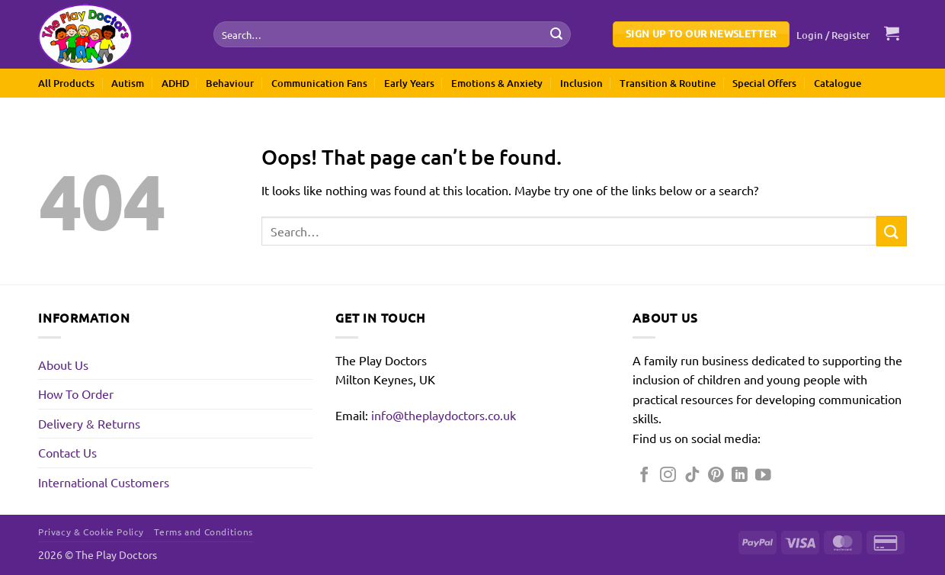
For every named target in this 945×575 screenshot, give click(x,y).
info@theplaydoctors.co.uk (443, 414)
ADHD (175, 83)
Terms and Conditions (203, 531)
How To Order (76, 393)
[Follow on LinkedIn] (740, 475)
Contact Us (67, 452)
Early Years (409, 83)
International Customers (103, 482)
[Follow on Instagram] (668, 475)
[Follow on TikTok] (692, 475)
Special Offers (764, 83)
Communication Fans (319, 83)
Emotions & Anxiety (497, 83)
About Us (63, 364)
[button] (833, 35)
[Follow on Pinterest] (716, 475)
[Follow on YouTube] (763, 475)
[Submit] (556, 34)
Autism (127, 83)
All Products (66, 83)
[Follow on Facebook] (644, 475)
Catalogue (837, 83)
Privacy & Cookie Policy (91, 531)
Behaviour (230, 83)
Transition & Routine (668, 83)
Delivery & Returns (89, 423)
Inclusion (581, 83)
